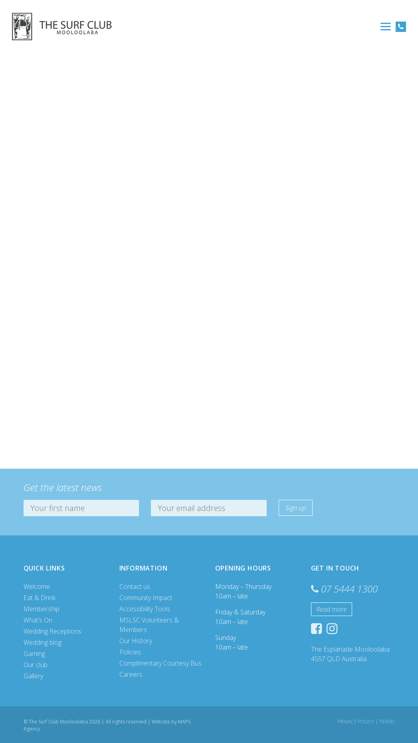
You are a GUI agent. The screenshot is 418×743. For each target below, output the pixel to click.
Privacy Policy (356, 721)
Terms (387, 721)
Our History (135, 640)
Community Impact (145, 597)
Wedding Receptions (52, 631)
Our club (36, 664)
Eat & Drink (39, 597)
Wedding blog (42, 642)
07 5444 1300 (349, 588)
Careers (130, 674)
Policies (130, 652)
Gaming (34, 653)
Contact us (134, 586)
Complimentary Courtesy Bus (160, 663)
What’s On (38, 620)
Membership (41, 608)
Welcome (37, 586)
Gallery (33, 676)
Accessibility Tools (144, 608)
